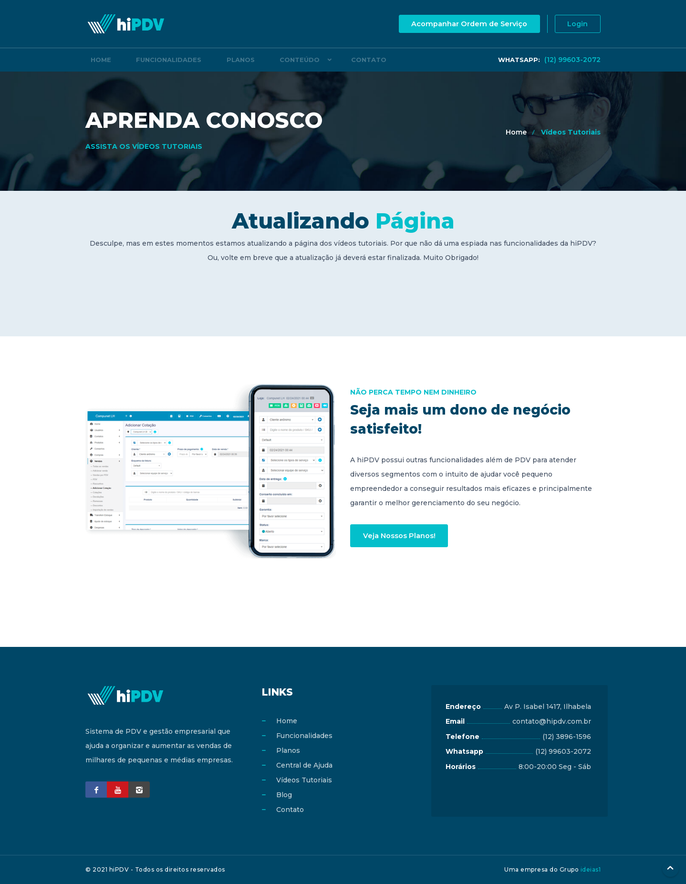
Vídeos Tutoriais (571, 132)
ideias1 (591, 869)
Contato (326, 59)
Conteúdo (262, 59)
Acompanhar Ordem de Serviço (461, 24)
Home (95, 59)
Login (575, 24)
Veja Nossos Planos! (401, 535)
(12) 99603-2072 (549, 59)
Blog (284, 794)
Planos (214, 59)
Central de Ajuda (304, 765)
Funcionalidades (153, 59)
